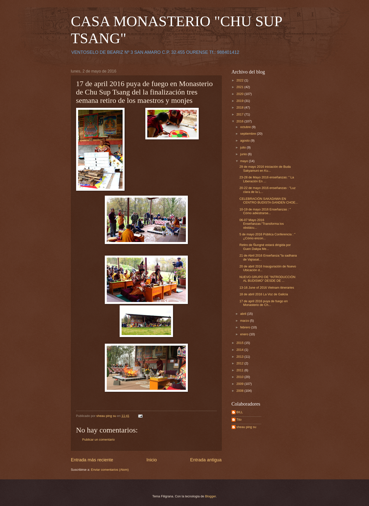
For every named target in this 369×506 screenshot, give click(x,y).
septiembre (248, 133)
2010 (240, 377)
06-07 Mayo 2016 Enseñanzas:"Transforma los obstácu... (261, 223)
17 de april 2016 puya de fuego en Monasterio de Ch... (263, 303)
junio (244, 154)
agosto (245, 140)
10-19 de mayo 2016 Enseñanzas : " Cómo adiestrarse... (265, 211)
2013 (240, 356)
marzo (245, 320)
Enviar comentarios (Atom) (110, 469)
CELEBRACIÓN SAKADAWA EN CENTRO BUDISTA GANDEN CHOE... (268, 200)
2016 (240, 121)
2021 (240, 87)
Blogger (210, 496)
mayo (244, 161)
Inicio (151, 459)
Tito (239, 419)
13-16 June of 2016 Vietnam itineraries (266, 287)
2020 (240, 94)
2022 (240, 80)
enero (244, 334)
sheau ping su (246, 427)
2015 (240, 343)
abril (243, 314)
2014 (240, 350)
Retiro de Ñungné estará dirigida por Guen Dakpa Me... (265, 246)
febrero (245, 327)
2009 (240, 384)
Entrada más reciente (92, 459)
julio (243, 147)
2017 (240, 114)
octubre (246, 127)
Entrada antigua (205, 459)
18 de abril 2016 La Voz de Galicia (263, 294)
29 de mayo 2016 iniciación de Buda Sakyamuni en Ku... (265, 168)
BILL (240, 412)
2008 (240, 391)
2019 (240, 101)
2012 (240, 363)
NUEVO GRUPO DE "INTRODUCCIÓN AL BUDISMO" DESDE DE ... (267, 278)
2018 (240, 107)
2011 (240, 370)
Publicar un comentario (98, 439)
